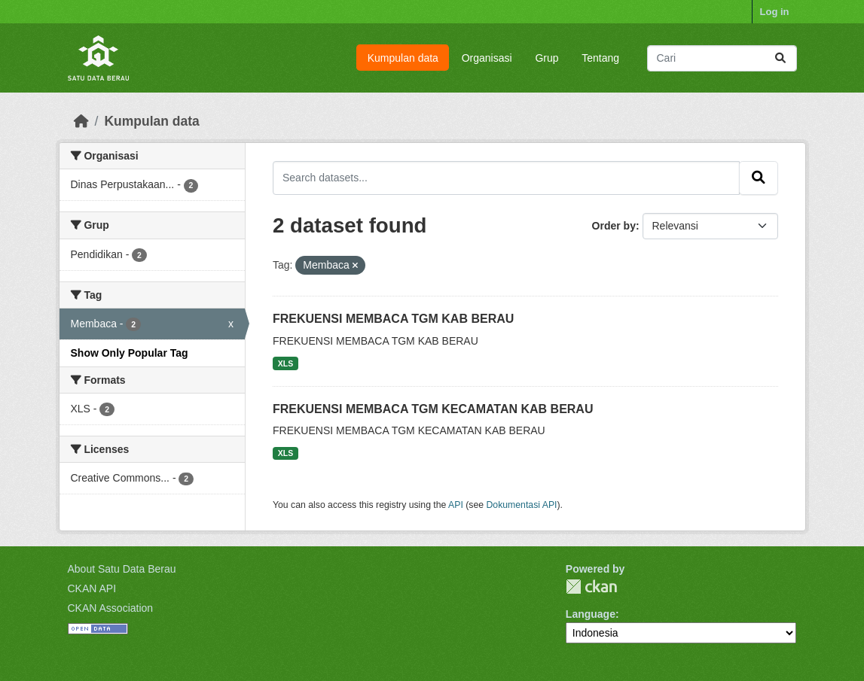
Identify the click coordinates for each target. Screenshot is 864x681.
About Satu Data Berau (122, 569)
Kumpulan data (403, 58)
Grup (546, 58)
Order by (614, 226)
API (455, 505)
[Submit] (780, 58)
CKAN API (92, 588)
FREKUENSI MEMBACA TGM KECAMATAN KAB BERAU (433, 409)
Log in (774, 11)
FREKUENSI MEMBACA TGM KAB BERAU (393, 318)
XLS (285, 363)
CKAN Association (111, 608)
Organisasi (487, 58)
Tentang (600, 58)
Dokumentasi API (522, 505)
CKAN (591, 586)
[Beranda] (81, 121)
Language (590, 614)
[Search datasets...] (722, 58)
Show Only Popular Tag (129, 353)
